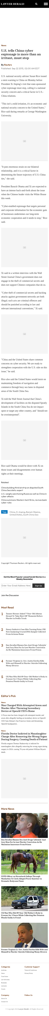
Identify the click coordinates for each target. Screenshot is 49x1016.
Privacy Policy (29, 973)
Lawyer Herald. (23, 1009)
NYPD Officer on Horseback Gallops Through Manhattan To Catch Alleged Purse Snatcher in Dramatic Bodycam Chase (21, 878)
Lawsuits (4, 986)
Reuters (8, 64)
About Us (4, 998)
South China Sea (30, 514)
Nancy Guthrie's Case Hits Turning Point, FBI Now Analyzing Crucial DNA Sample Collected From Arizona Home (26, 631)
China (12, 512)
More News (7, 808)
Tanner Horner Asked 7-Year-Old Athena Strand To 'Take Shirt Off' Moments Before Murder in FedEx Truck (24, 616)
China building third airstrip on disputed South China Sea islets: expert (22, 489)
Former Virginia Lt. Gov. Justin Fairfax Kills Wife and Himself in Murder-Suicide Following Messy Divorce (26, 663)
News (3, 45)
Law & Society (5, 979)
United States (16, 514)
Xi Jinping (20, 512)
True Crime (4, 976)
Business (4, 983)
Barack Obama (33, 512)
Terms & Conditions (31, 970)
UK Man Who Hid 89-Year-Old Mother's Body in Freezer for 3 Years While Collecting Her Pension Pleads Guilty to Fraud (26, 678)
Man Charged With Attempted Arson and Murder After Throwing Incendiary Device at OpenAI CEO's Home (24, 708)
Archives (3, 970)
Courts (3, 989)
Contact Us (4, 1001)
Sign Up (38, 586)
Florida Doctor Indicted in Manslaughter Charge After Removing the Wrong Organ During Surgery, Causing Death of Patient (24, 736)
